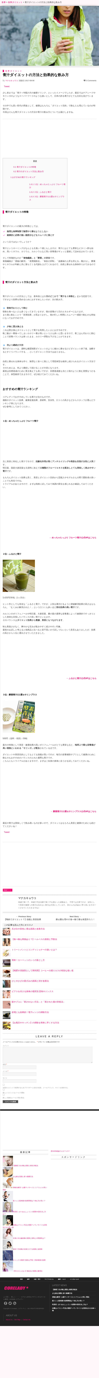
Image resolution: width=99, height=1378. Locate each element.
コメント (6, 1072)
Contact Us (26, 1346)
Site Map (17, 1346)
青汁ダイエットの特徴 (24, 167)
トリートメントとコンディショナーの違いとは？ (34, 976)
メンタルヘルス (74, 1305)
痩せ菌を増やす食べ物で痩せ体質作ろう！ (75, 945)
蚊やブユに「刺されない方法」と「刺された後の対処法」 (38, 1028)
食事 (4, 2)
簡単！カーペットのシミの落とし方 (28, 986)
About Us (9, 1346)
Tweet (7, 86)
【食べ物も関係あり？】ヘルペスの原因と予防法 (34, 965)
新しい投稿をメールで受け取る (13, 1124)
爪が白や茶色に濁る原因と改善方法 (28, 955)
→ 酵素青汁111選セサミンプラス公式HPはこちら (73, 837)
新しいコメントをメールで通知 (13, 1119)
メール (5, 1097)
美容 (21, 1305)
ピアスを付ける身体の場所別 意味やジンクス (32, 1017)
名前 (5, 1090)
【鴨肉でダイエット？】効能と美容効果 (22, 945)
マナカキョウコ (11, 81)
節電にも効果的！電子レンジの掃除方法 (30, 1038)
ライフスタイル (49, 1305)
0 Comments (91, 81)
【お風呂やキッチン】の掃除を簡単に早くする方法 (35, 1049)
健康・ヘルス (62, 1305)
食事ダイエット (15, 2)
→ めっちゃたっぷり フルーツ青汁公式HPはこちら (72, 564)
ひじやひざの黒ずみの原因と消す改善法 (30, 1007)
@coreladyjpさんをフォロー (60, 1177)
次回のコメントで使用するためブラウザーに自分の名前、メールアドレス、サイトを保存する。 (36, 1114)
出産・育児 (37, 1305)
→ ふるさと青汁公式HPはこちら (81, 704)
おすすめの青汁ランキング (23, 177)
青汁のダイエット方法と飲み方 (28, 171)
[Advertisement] (49, 139)
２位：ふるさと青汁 (40, 192)
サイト (5, 1104)
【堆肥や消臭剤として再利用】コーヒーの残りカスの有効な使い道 (43, 996)
